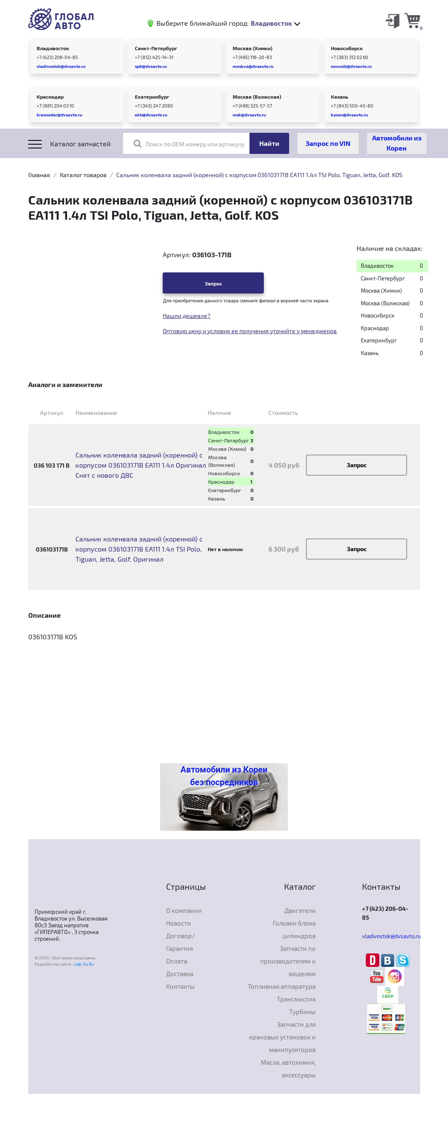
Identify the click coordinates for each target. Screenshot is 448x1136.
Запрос (213, 283)
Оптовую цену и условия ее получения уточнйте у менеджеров (250, 330)
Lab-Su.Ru (84, 963)
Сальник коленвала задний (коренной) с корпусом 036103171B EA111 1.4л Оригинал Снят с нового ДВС (140, 465)
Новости (178, 923)
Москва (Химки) (252, 48)
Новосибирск (347, 48)
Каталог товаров (83, 174)
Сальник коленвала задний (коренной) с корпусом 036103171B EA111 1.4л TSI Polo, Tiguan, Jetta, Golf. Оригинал (139, 549)
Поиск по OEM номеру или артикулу (189, 143)
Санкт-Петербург (156, 48)
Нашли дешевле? (186, 315)
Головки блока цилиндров (294, 929)
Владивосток (53, 48)
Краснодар (50, 97)
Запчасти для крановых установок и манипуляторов (282, 1036)
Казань (339, 97)
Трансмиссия (296, 999)
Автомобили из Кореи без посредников (223, 776)
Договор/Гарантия (180, 942)
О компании (184, 910)
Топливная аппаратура (282, 986)
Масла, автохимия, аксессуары (288, 1068)
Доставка (179, 973)
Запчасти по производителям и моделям (288, 961)
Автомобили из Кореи (396, 143)
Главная (39, 174)
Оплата (176, 961)
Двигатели (300, 910)
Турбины (302, 1011)
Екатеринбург (152, 97)
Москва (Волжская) (257, 97)
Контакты (180, 986)
